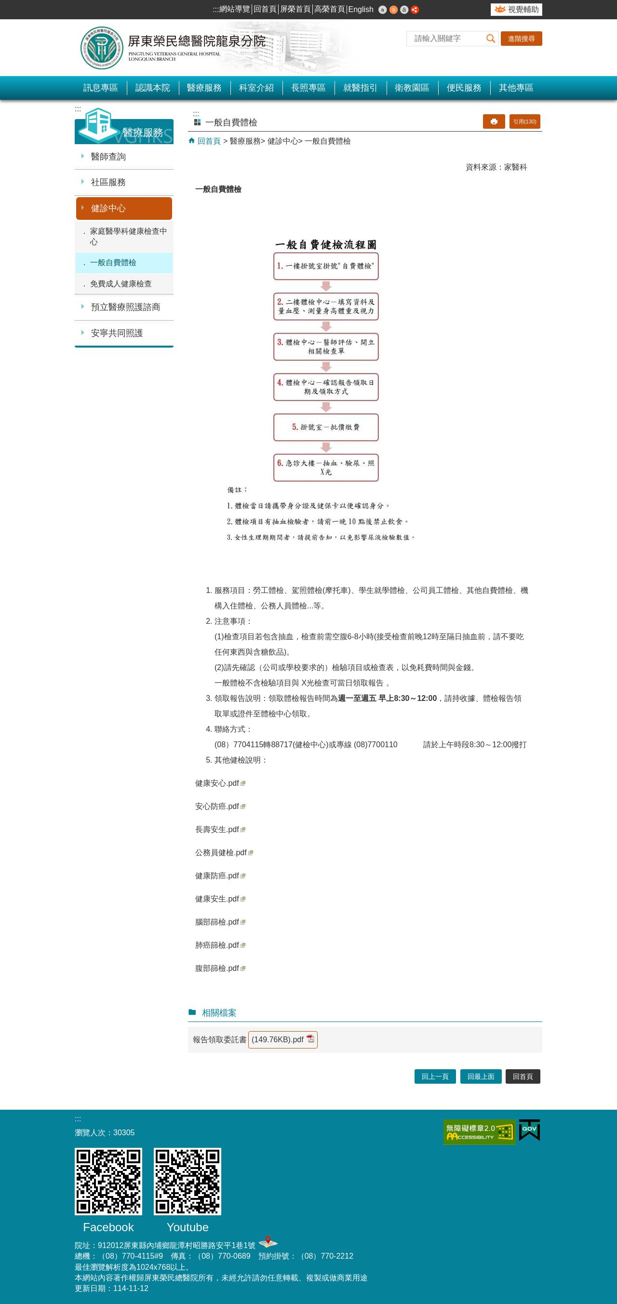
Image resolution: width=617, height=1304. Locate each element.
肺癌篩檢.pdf (220, 945)
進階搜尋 (521, 38)
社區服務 (108, 182)
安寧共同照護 (117, 333)
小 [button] (382, 9)
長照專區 (308, 88)
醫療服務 (204, 88)
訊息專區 (100, 88)
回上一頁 (435, 1076)
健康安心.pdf (220, 783)
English (361, 9)
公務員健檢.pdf (224, 852)
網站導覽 (234, 9)
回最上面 (481, 1076)
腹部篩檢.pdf (220, 968)
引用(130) (525, 121)
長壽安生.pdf (220, 829)
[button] (491, 38)
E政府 (529, 1130)
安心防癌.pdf (220, 806)
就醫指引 (360, 88)
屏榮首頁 (295, 9)
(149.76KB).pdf (283, 1039)
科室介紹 (256, 88)
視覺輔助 (523, 9)
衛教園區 (412, 88)
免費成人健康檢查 (121, 284)
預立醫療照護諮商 (126, 307)
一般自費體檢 (113, 262)
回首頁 (265, 9)
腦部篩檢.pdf (220, 922)
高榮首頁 (329, 9)
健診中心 (108, 208)
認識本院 (152, 88)
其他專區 (516, 88)
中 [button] (393, 9)
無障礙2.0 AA (479, 1132)
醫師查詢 (108, 156)
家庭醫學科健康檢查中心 (128, 236)
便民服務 (464, 88)
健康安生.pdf (220, 899)
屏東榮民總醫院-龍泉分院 (173, 47)
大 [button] (404, 9)
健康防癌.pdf (220, 876)
